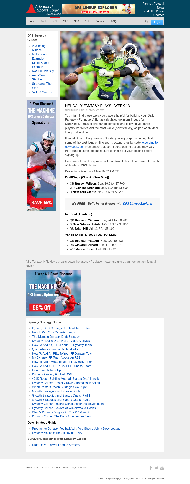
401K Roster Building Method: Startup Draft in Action (66, 378)
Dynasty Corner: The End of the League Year (61, 416)
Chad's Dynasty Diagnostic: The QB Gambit (61, 412)
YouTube (162, 467)
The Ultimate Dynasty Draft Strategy (56, 336)
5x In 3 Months (42, 92)
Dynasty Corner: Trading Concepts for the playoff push (68, 403)
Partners (100, 21)
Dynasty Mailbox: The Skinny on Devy (57, 432)
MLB (65, 21)
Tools (44, 21)
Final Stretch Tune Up (46, 370)
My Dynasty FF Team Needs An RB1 (56, 357)
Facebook (151, 467)
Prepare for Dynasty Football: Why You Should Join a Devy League (76, 428)
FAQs (114, 21)
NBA (76, 21)
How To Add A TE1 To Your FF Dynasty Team (61, 366)
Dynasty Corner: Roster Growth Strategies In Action (66, 382)
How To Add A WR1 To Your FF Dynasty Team (62, 361)
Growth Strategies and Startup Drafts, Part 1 (61, 395)
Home (31, 21)
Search (146, 21)
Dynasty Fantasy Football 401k (52, 374)
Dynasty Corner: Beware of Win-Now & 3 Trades (64, 408)
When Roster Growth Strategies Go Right (59, 387)
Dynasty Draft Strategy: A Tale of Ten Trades (61, 328)
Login (157, 22)
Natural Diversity (43, 71)
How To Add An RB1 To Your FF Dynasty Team (63, 353)
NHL (87, 21)
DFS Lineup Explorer (137, 203)
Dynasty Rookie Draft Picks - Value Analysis (61, 340)
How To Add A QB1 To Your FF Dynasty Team (62, 345)
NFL (55, 21)
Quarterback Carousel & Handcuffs (55, 349)
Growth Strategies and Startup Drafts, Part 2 (61, 399)
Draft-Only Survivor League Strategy (56, 444)
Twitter (156, 467)
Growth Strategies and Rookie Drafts (56, 391)
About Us (82, 468)
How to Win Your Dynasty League (54, 332)
